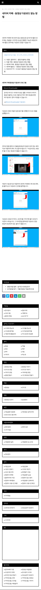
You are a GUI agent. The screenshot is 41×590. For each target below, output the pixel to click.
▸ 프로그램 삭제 (8, 472)
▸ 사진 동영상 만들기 (27, 375)
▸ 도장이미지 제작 (9, 572)
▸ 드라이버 (7, 520)
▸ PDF (23, 349)
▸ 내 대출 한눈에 (26, 328)
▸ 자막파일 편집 (25, 372)
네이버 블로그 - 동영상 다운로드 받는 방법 (19, 66)
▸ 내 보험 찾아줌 (9, 331)
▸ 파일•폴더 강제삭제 (27, 481)
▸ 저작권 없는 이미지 (27, 581)
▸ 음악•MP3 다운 (9, 569)
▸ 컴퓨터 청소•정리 (26, 478)
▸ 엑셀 (23, 346)
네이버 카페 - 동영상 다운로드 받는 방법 (19, 64)
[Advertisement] (20, 29)
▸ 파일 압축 (24, 466)
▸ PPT (5, 352)
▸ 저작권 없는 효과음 (10, 581)
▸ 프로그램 (7, 313)
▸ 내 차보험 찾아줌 (26, 331)
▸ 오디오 (23, 387)
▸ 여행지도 (24, 313)
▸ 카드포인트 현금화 (27, 334)
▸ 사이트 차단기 (25, 469)
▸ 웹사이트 (24, 310)
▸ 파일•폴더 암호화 (9, 412)
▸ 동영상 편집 (8, 367)
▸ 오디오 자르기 (25, 370)
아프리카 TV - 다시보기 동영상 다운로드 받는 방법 (20, 70)
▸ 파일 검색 (7, 466)
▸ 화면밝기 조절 (25, 472)
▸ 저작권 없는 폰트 (9, 578)
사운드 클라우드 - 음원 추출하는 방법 (18, 59)
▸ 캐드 (23, 352)
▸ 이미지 (6, 355)
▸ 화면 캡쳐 (7, 427)
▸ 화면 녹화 (24, 427)
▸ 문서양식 (7, 310)
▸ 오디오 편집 (8, 370)
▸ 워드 (6, 349)
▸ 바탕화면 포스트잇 (27, 442)
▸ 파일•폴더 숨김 (26, 475)
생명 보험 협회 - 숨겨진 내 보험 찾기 (18, 286)
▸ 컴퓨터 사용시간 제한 (11, 483)
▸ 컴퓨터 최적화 (8, 475)
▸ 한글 (6, 346)
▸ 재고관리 (7, 454)
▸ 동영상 (6, 387)
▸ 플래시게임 (8, 316)
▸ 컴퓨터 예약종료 (9, 481)
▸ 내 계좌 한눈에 (9, 328)
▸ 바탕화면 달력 (8, 442)
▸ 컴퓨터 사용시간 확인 (28, 483)
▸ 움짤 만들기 (8, 375)
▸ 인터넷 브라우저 (9, 508)
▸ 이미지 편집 (8, 372)
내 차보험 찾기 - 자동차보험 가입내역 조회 (20, 289)
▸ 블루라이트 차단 (9, 478)
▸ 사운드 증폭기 (8, 469)
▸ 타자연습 (7, 496)
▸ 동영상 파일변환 (26, 569)
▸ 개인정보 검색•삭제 (27, 412)
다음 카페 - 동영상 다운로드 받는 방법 (18, 62)
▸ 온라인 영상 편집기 (10, 575)
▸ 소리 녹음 (7, 430)
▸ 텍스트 (23, 355)
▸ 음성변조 (24, 400)
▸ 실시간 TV (24, 316)
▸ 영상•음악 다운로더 (27, 508)
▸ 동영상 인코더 (8, 400)
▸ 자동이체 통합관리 (10, 334)
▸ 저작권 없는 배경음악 (11, 584)
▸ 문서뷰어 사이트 (26, 572)
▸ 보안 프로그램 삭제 (10, 415)
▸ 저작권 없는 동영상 (27, 578)
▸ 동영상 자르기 (25, 367)
